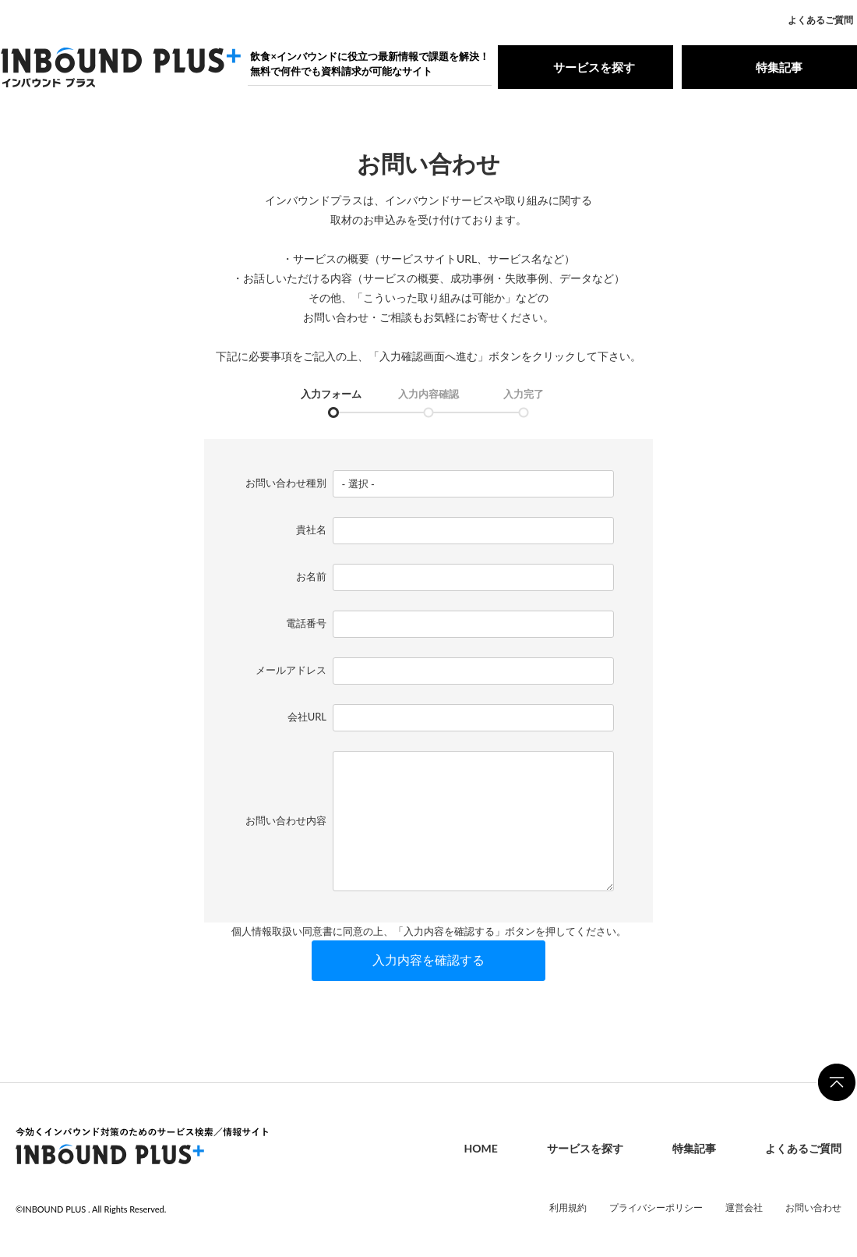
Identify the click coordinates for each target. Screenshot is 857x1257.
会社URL (306, 716)
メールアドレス (291, 670)
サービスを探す (585, 67)
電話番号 (306, 623)
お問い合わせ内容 (285, 820)
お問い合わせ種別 (285, 482)
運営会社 (744, 1207)
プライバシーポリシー (656, 1207)
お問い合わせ (813, 1207)
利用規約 (568, 1207)
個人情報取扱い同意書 (282, 931)
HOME (480, 1149)
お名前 (311, 576)
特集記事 (768, 67)
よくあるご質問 (820, 20)
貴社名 (311, 529)
